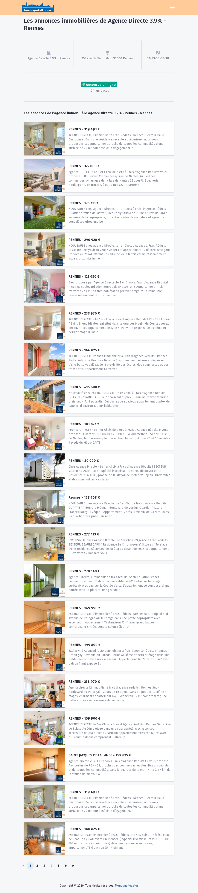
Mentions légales (127, 885)
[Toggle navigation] (172, 7)
